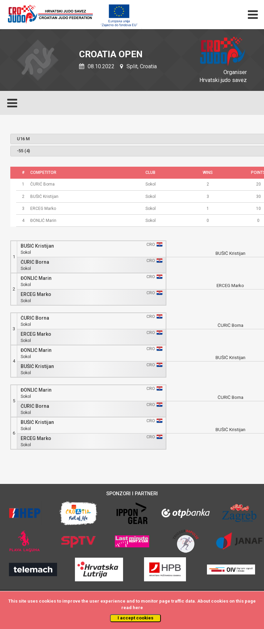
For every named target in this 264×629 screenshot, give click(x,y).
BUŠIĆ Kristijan (37, 246)
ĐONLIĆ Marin (36, 278)
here (138, 607)
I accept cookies (135, 617)
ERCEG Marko (36, 294)
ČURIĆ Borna (35, 262)
